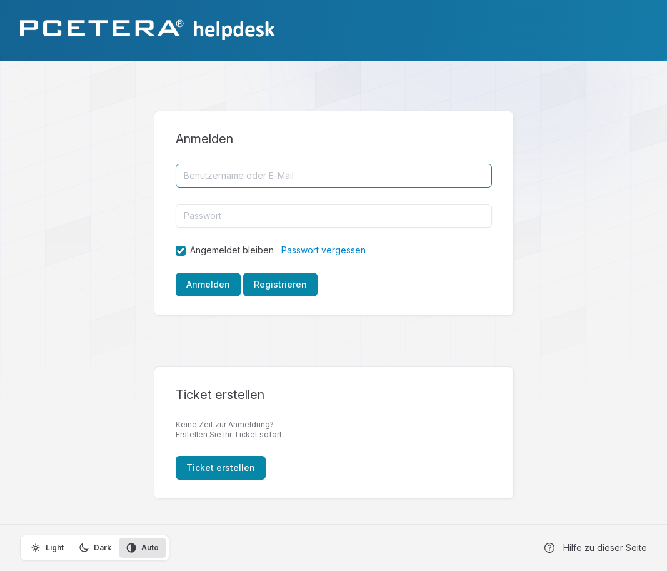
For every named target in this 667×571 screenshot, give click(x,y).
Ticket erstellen (220, 467)
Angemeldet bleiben (232, 250)
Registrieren (280, 284)
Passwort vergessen (323, 250)
